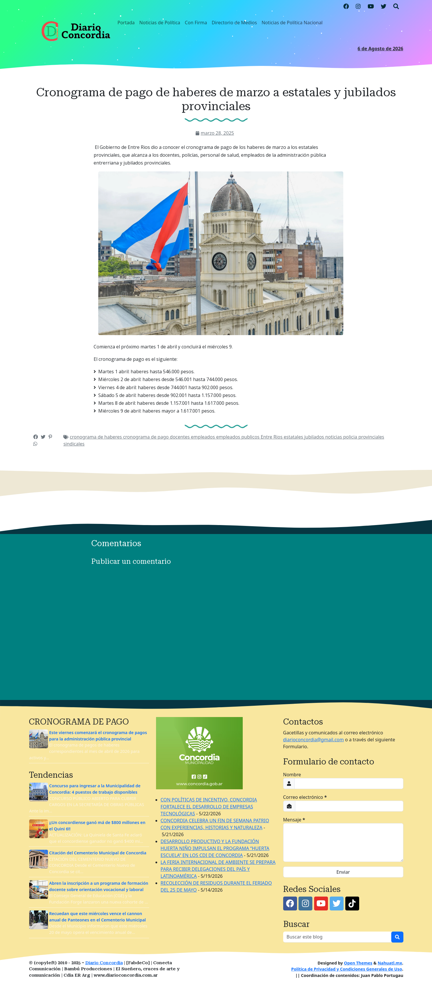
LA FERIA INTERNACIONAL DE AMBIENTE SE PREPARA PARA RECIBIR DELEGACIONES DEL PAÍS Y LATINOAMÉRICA (218, 869)
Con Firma (196, 22)
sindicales (73, 444)
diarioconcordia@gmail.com (313, 739)
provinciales (371, 437)
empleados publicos (238, 437)
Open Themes (358, 963)
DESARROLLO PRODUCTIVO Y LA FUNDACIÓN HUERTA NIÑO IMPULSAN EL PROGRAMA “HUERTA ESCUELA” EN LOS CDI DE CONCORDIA (215, 848)
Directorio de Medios (234, 22)
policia (351, 437)
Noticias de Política (159, 22)
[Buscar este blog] (337, 937)
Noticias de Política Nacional (292, 22)
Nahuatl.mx (390, 963)
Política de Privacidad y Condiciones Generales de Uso (346, 969)
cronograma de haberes (96, 437)
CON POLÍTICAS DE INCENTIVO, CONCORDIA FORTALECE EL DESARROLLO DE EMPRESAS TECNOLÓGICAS (209, 807)
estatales (294, 437)
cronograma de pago (146, 437)
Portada (126, 22)
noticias (334, 437)
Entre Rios (272, 437)
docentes (180, 437)
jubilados (314, 437)
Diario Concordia (104, 962)
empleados (203, 437)
